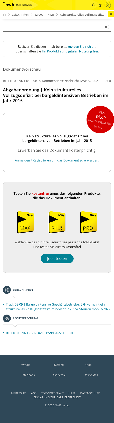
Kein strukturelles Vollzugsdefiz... (82, 14)
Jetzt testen (57, 258)
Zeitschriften (20, 14)
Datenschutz (90, 393)
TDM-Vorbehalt (52, 393)
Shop (88, 365)
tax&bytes (91, 375)
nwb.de (25, 365)
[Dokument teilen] (106, 26)
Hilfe (72, 393)
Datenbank (28, 375)
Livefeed (58, 365)
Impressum (18, 393)
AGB (33, 393)
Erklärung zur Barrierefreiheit (57, 397)
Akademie (59, 375)
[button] (94, 5)
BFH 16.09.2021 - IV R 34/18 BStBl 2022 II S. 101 (39, 333)
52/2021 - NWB (44, 14)
